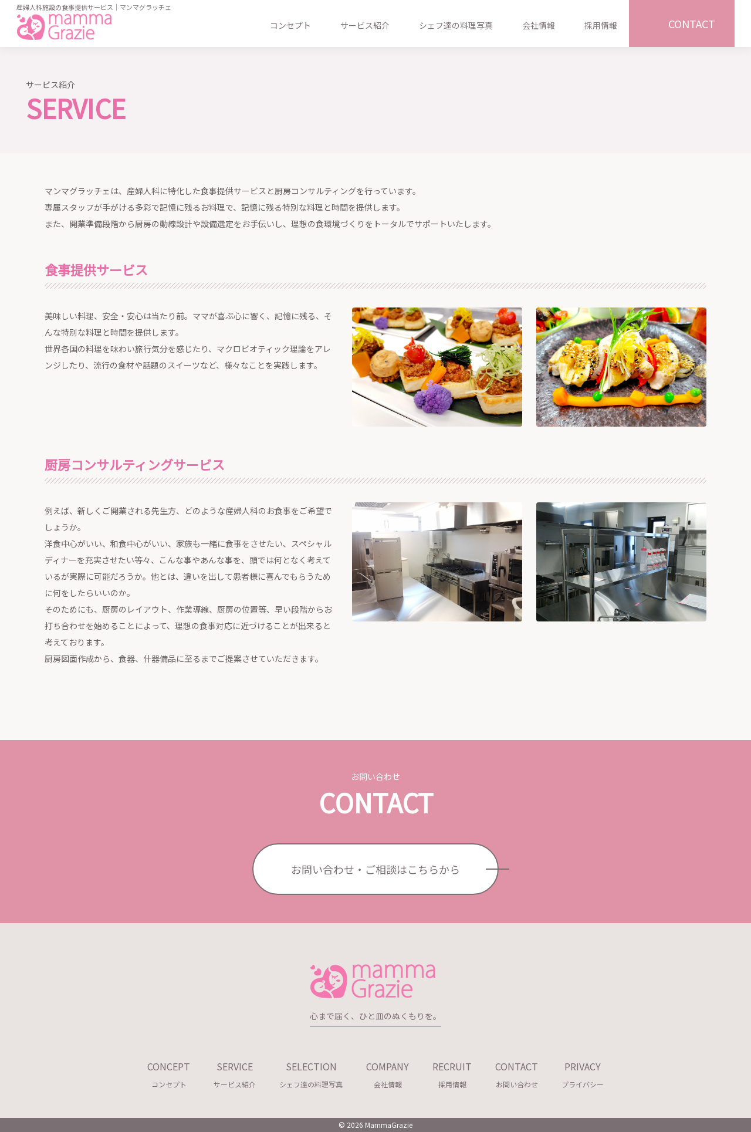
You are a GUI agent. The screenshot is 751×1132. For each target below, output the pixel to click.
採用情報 (600, 25)
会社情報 (538, 25)
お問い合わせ (516, 1073)
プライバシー (582, 1073)
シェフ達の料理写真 (456, 25)
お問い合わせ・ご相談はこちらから (375, 869)
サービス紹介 (365, 25)
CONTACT (691, 23)
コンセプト (290, 25)
